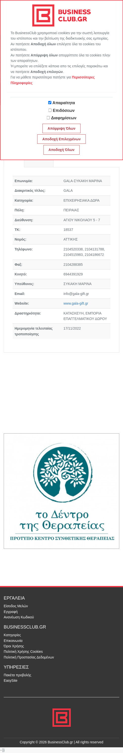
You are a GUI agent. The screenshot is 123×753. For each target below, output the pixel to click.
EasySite (10, 680)
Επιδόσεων (64, 110)
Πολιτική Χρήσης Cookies (23, 652)
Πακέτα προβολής (17, 675)
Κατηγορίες (12, 635)
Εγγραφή (11, 612)
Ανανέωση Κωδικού (19, 617)
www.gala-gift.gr (76, 303)
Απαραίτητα (63, 103)
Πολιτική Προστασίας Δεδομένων (29, 657)
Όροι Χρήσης (14, 646)
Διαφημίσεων (63, 118)
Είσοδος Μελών (16, 606)
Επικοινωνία (13, 641)
